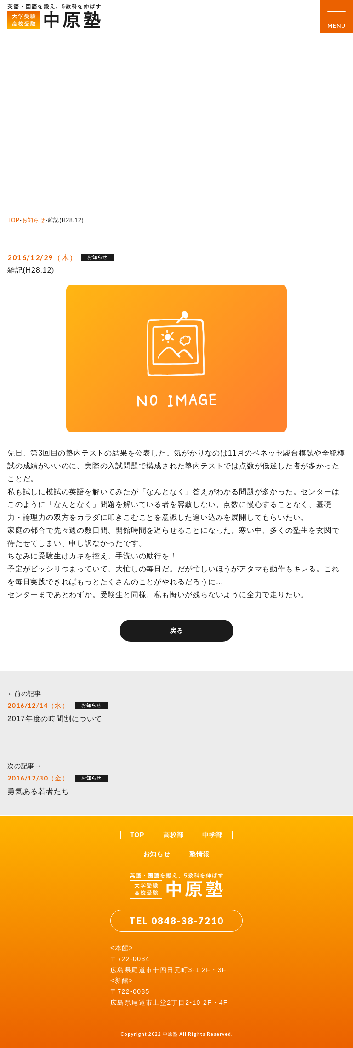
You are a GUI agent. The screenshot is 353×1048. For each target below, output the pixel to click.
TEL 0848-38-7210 (176, 920)
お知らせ (34, 220)
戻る (176, 630)
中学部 (212, 834)
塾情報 (199, 854)
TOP (13, 220)
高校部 (173, 834)
